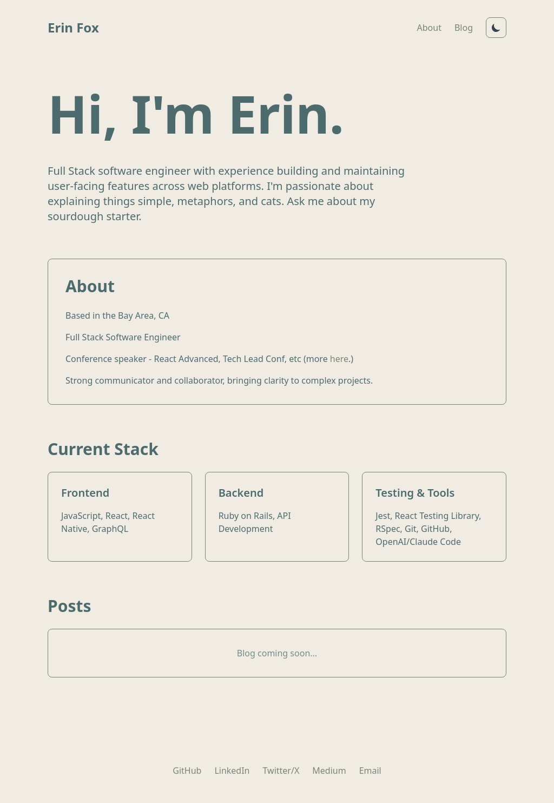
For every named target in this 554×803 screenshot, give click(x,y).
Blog (463, 28)
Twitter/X (281, 770)
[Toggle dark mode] (496, 27)
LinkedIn (231, 770)
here (339, 359)
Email (370, 770)
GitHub (187, 770)
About (429, 28)
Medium (329, 770)
